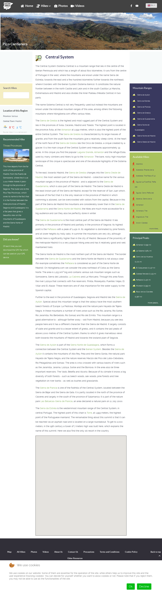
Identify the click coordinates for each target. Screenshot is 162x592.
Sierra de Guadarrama (51, 220)
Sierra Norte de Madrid (69, 208)
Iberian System (93, 349)
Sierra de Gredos (48, 120)
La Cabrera (74, 276)
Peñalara (51, 229)
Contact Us (73, 552)
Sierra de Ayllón (48, 345)
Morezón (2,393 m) (143, 286)
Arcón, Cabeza (141, 223)
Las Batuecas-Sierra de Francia (57, 401)
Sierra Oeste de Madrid (146, 142)
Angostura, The (142, 217)
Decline (144, 586)
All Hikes (21, 552)
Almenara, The (141, 211)
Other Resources (75, 558)
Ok (131, 586)
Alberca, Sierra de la (144, 199)
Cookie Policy (131, 552)
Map (9, 552)
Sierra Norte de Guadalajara (85, 345)
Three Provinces (12, 145)
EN (151, 5)
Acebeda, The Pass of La (145, 176)
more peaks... (153, 303)
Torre (89, 413)
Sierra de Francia (48, 388)
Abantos (139, 164)
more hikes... (154, 228)
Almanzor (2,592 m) (143, 245)
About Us (58, 552)
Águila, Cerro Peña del (145, 193)
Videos (46, 552)
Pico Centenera (14, 44)
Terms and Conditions (109, 552)
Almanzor (66, 129)
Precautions (89, 552)
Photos (34, 552)
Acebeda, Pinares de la (145, 170)
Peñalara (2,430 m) (143, 280)
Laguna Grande (85, 152)
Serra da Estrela (48, 408)
